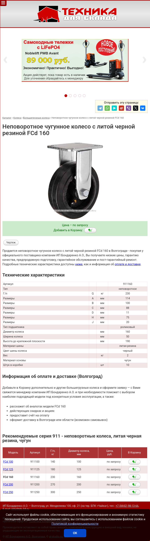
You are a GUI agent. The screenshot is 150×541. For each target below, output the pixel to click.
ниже (78, 264)
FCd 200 (8, 484)
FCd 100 (8, 461)
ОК (75, 533)
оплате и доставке (128, 264)
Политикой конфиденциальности (75, 523)
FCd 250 (8, 492)
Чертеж (11, 242)
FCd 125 (8, 469)
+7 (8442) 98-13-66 (127, 506)
